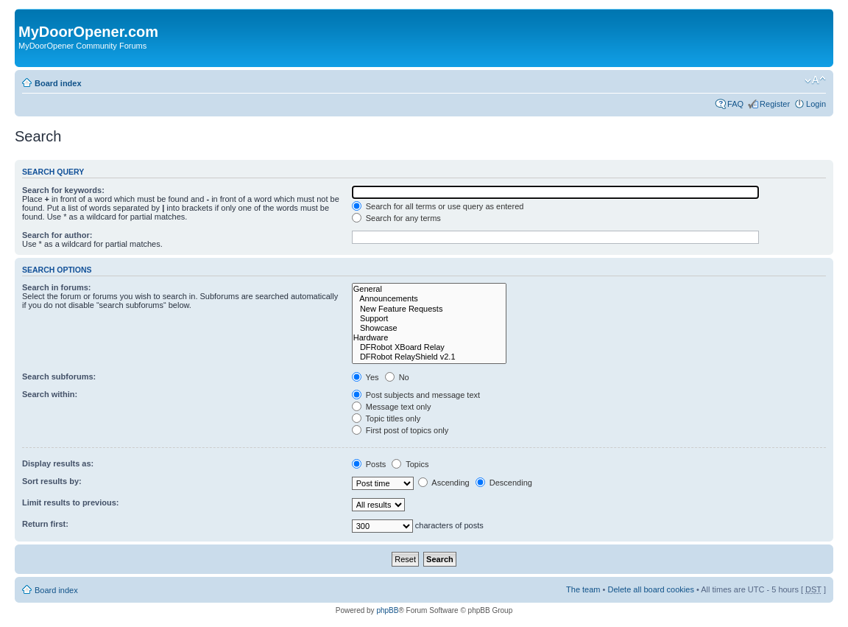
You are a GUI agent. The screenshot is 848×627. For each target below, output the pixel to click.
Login (816, 103)
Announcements (429, 299)
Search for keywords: (63, 190)
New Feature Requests (429, 309)
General (429, 289)
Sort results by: (52, 481)
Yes (365, 377)
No (397, 377)
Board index (58, 83)
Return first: (45, 523)
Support (429, 318)
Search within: (49, 394)
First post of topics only (400, 430)
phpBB (387, 610)
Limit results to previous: (70, 502)
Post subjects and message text (416, 394)
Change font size (815, 80)
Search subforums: (59, 376)
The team (583, 589)
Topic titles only (386, 418)
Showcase (429, 328)
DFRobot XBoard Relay (429, 347)
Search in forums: (56, 287)
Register (775, 103)
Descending (504, 482)
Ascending (444, 482)
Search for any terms (396, 218)
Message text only (391, 406)
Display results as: (57, 463)
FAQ (735, 103)
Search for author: (57, 235)
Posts (369, 464)
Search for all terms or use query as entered (438, 206)
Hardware (429, 338)
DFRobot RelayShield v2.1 (429, 357)
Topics (410, 464)
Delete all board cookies (650, 589)
